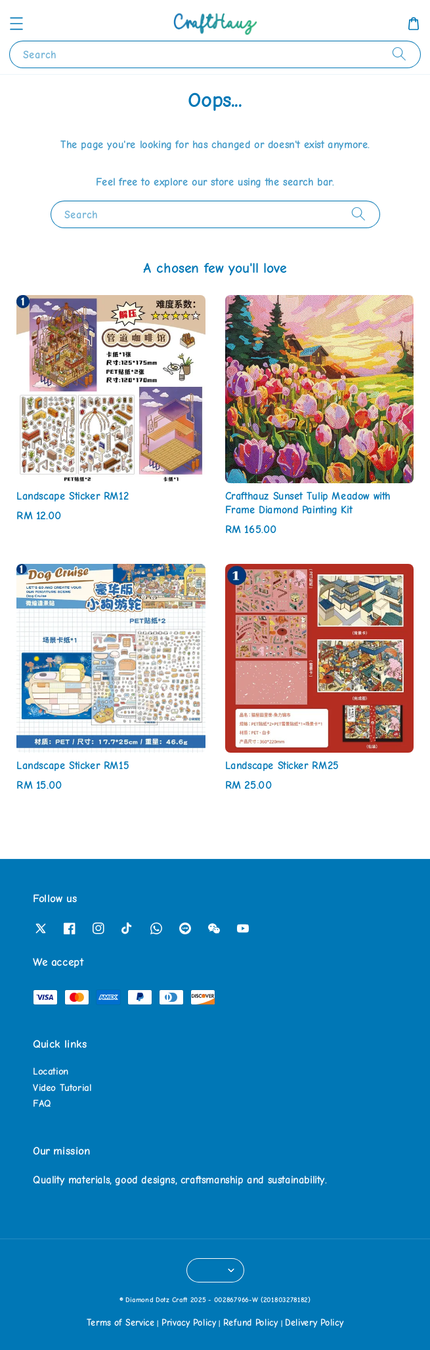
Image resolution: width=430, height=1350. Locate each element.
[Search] (399, 54)
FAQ (42, 1103)
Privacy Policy (189, 1323)
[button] (16, 23)
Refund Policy (250, 1323)
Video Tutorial (62, 1088)
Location (51, 1071)
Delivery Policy (314, 1323)
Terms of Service (121, 1323)
